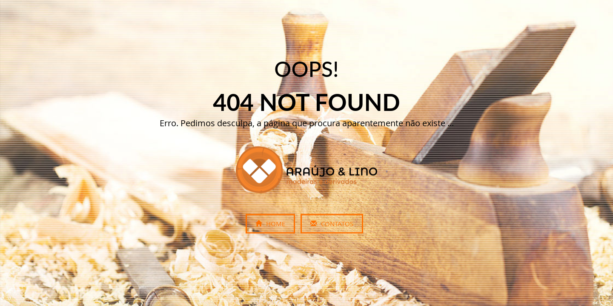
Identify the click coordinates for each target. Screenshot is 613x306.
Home (270, 224)
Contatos (331, 224)
